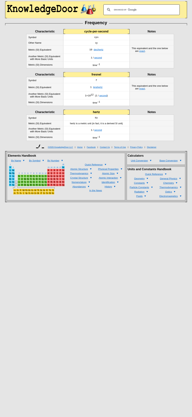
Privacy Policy (136, 150)
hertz (100, 50)
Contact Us (105, 150)
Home (79, 150)
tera (95, 88)
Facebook (91, 150)
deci (96, 50)
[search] (141, 10)
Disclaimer (151, 150)
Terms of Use (120, 150)
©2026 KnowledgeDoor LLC (60, 150)
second (98, 58)
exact (142, 51)
